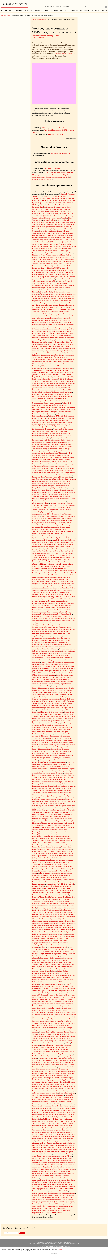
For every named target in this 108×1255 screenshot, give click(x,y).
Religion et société (45, 771)
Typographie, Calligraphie (53, 951)
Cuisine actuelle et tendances (41, 1106)
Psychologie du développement (42, 429)
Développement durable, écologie (59, 497)
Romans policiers (66, 847)
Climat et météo (69, 1165)
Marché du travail (52, 649)
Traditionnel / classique (59, 1197)
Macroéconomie (37, 644)
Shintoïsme (57, 740)
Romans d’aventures (38, 847)
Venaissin (56, 251)
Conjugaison (36, 311)
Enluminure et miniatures (48, 984)
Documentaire (58, 1045)
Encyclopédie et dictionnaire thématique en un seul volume (51, 832)
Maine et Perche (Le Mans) (51, 244)
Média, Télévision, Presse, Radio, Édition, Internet (55, 930)
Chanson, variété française (41, 964)
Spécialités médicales (65, 475)
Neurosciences (37, 362)
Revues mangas (64, 1056)
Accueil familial (62, 385)
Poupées (44, 1210)
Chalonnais (53, 227)
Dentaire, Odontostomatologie (62, 477)
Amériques (54, 207)
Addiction (63, 372)
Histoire (70, 782)
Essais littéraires (44, 917)
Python (34, 203)
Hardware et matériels (39, 501)
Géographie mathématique (48, 803)
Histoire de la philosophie (49, 412)
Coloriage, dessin (59, 1015)
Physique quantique (52, 359)
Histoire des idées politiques (62, 594)
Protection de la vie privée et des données (51, 547)
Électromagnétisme (60, 357)
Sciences (72, 988)
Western (44, 1045)
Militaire (63, 869)
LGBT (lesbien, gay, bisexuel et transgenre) (46, 277)
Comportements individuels (51, 638)
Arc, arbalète (65, 1121)
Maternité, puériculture (58, 1088)
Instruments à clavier (47, 958)
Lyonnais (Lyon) (68, 253)
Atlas (44, 1032)
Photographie (36, 973)
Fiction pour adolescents (61, 1023)
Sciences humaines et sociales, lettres (61, 368)
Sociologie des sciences (58, 381)
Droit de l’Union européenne (55, 579)
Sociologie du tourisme (57, 383)
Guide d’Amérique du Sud (54, 1065)
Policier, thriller (52, 1028)
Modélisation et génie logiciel (50, 529)
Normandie (50, 224)
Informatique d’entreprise (58, 516)
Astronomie (42, 353)
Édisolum (52, 1246)
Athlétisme (68, 1119)
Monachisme (51, 708)
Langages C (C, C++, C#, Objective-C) (63, 200)
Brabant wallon (47, 272)
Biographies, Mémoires (46, 934)
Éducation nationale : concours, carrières (60, 329)
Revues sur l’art (56, 945)
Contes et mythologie (39, 1023)
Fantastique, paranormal (40, 1191)
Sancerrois (35, 233)
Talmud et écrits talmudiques (59, 716)
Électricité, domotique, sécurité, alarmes (45, 1099)
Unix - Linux (65, 203)
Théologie (63, 699)
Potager (72, 1169)
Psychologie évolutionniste (59, 431)
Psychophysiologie (43, 431)
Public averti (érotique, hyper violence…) (59, 1047)
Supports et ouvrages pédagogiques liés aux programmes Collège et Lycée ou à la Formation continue (53, 327)
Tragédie (48, 897)
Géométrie (58, 342)
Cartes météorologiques (46, 1184)
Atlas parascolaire (61, 316)
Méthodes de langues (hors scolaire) (54, 1075)
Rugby (56, 1117)
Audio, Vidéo (36, 516)
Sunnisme (62, 714)
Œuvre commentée (64, 318)
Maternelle (35, 292)
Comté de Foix (58, 259)
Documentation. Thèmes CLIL (60, 153)
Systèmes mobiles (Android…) (65, 538)
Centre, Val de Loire (63, 229)
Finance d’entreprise (39, 490)
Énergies (45, 368)
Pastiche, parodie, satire (47, 938)
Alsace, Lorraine (54, 216)
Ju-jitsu (70, 1123)
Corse (51, 235)
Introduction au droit (54, 555)
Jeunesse (44, 769)
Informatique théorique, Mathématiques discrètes (56, 344)
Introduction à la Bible (60, 671)
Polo (53, 1119)
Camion (72, 1128)
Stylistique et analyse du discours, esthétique (55, 455)
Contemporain (42, 1193)
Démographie (62, 377)
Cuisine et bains (68, 1097)
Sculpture (43, 947)
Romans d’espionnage (53, 847)
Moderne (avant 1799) (53, 884)
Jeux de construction (66, 1206)
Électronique (44, 364)
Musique (35, 932)
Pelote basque (59, 1119)
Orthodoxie (47, 692)
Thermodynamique (38, 359)
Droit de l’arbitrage (67, 570)
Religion (42, 668)
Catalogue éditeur (45, 838)
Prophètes (42, 714)
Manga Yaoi (61, 1054)
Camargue (57, 248)
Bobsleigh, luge (50, 1143)
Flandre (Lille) (46, 242)
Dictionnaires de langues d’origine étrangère (59, 821)
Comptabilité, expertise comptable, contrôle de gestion (49, 488)
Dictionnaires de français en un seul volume (46, 814)
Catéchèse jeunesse (56, 690)
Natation (43, 1136)
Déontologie (68, 553)
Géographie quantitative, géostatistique (54, 810)
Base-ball (43, 1119)
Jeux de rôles (41, 1206)
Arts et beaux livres (62, 938)
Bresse (42, 253)
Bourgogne (45, 227)
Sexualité (40, 379)
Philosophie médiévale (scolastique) (43, 414)
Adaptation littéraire (38, 1047)
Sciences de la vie (37, 351)
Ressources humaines (55, 494)
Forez (60, 253)
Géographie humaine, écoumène (52, 799)
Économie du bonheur (39, 631)
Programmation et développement (58, 527)
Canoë (41, 1141)
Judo (65, 1123)
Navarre (59, 220)
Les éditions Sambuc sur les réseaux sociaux (54, 1245)
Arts (46, 10)
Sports (64, 997)
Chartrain (47, 231)
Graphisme (45, 503)
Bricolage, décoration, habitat (48, 1095)
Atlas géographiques (38, 1189)
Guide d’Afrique (63, 1060)
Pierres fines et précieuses (49, 980)
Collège (54, 281)
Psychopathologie (59, 429)
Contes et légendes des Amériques (60, 893)
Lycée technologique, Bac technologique (45, 288)
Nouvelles (35, 897)
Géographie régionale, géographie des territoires (48, 795)
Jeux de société (67, 1154)
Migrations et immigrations (48, 377)
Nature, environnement (48, 1034)
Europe (40, 209)
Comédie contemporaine (67, 903)
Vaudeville (35, 903)
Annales (60, 303)
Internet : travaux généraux (64, 54)
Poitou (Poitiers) (44, 248)
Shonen (45, 1054)
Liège (66, 272)
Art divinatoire (37, 779)
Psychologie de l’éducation (40, 433)
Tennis (71, 1145)
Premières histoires (38, 1006)
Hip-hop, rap (36, 969)
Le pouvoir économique (52, 618)
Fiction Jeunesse (63, 1019)
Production (43, 494)
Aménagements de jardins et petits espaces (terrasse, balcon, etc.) (53, 1173)
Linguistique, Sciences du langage (61, 446)
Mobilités (70, 377)
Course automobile (38, 1128)
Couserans (50, 259)
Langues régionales (57, 442)
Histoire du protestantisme (57, 762)
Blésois (41, 231)
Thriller (34, 853)
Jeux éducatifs (46, 1197)
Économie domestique (39, 1091)
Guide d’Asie (46, 1062)
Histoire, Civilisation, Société (59, 988)
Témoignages (54, 936)
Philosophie (36, 412)
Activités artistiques (38, 1093)
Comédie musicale (64, 899)
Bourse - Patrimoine (68, 651)
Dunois (59, 231)
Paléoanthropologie (60, 399)
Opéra (43, 969)
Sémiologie (35, 457)
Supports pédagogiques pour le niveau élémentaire (48, 325)
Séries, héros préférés (64, 1021)
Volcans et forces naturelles (54, 1165)
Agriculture (69, 362)
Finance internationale (46, 647)
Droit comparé (65, 557)
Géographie (45, 792)
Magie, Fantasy (53, 1025)
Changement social (50, 370)
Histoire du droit (67, 555)
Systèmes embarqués (39, 538)
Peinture (50, 947)
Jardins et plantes (59, 995)
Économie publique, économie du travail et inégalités (58, 629)
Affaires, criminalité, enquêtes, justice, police (60, 923)
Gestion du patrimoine (54, 1091)
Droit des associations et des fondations (56, 588)
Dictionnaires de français (63, 812)
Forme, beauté (54, 1084)
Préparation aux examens (66, 294)
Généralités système (64, 536)
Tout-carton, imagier (66, 999)
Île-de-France (45, 238)
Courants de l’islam (52, 714)
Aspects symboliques (68, 409)
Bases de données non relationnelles (54, 542)
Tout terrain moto (49, 1130)
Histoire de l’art (47, 941)
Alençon (57, 224)
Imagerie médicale (38, 477)
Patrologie (42, 708)
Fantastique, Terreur (58, 871)
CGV (58, 1242)
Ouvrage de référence (57, 307)
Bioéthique (42, 422)
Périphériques (36, 503)
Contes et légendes (38, 886)
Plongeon (49, 1136)
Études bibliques (46, 671)
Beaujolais (35, 253)
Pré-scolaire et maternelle (47, 279)
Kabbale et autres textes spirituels (43, 719)
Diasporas (54, 407)
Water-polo (56, 1136)
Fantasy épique (56, 877)
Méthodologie (55, 438)
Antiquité (60, 209)
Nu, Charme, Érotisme (45, 995)
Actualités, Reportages (57, 917)
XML (40, 205)
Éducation (35, 634)
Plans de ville (60, 1189)
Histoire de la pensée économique (52, 662)
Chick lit (50, 864)
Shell (50, 203)
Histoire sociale (66, 375)
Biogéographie (37, 799)
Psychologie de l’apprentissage (60, 433)
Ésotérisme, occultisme (39, 775)
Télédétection (36, 810)
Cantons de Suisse (67, 274)
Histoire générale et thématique (42, 784)
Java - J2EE (40, 200)
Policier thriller (53, 1043)
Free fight (51, 1125)
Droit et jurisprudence (56, 712)
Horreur (61, 1043)
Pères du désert (45, 705)
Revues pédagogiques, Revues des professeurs (47, 331)
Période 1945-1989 (50, 790)
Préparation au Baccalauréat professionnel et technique (56, 298)
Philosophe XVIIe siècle (56, 416)
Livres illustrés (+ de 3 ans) (64, 1004)
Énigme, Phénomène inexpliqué (53, 779)
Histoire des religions (46, 760)
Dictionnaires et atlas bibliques (48, 673)
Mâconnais (67, 227)
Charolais (60, 227)
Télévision (58, 1204)
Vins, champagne (44, 1112)
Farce (67, 901)
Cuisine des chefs (50, 1108)
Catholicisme (43, 677)
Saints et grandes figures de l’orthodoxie (52, 697)
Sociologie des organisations (41, 381)
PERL (43, 203)
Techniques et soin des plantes (60, 1171)
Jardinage (44, 1167)
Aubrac (65, 257)
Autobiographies (59, 934)
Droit (39, 553)
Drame (63, 906)
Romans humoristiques (65, 882)
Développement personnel (40, 1086)
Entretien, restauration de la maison (50, 1097)
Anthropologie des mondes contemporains (52, 405)
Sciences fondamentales (58, 338)
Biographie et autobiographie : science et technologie (55, 340)
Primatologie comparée (45, 399)
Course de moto (37, 1130)
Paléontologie (45, 355)
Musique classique (65, 962)
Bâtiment (44, 366)
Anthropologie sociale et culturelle (43, 401)
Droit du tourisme (44, 592)
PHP (47, 203)
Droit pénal (53, 566)
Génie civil (35, 364)
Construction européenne (55, 612)
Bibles (68, 668)
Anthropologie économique (41, 407)
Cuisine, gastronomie (39, 1104)
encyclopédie (65, 1243)
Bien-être (69, 1084)
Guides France (37, 1067)
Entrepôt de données (39, 520)
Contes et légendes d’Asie (40, 893)
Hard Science (36, 869)
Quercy (42, 261)
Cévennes (69, 238)
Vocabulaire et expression (49, 311)
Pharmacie (48, 477)
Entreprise (50, 486)
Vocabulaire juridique (39, 555)
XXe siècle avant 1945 (47, 843)
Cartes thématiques (47, 1186)
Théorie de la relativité (66, 359)
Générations (56, 375)
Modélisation (63, 507)
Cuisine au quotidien (67, 1104)
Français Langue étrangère (41, 338)
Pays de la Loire (68, 242)
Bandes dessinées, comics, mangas (58, 1036)
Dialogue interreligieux (59, 771)
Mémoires (45, 936)
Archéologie (55, 355)
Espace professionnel (65, 1242)
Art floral (68, 984)
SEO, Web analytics (46, 179)
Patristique (35, 705)
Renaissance (36, 211)
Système (54, 536)
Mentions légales (51, 1242)
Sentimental (36, 1028)
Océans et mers (42, 1163)
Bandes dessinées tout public (48, 1038)
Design (34, 986)
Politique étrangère (66, 614)
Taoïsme (72, 745)
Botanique (53, 351)
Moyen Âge (67, 209)
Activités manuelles (56, 1010)
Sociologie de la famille (65, 379)
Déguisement (36, 1213)
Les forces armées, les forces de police (58, 616)
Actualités (9, 10)
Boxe (39, 1123)
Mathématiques (37, 342)
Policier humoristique (39, 851)
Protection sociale (38, 394)
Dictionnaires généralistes (60, 816)
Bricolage (61, 1095)
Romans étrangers (48, 845)
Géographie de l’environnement (56, 801)
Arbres (34, 1163)
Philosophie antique (64, 412)
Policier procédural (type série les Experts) (58, 849)
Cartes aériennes (69, 1186)
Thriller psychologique (45, 853)
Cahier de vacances (61, 290)
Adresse (64, 1200)
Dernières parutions (23, 10)
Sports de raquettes (62, 1145)
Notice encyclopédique (39, 19)
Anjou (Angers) (37, 244)
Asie (59, 207)
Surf (37, 1141)
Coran (39, 710)
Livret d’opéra (50, 969)
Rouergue (55, 261)
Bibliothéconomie (57, 838)
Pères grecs (54, 705)
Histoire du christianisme (62, 760)
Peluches (57, 1210)
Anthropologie (37, 396)
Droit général (45, 553)
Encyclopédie (56, 10)
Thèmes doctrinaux (66, 703)
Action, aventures (38, 1030)
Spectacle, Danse (66, 932)
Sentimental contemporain (56, 860)
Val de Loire (61, 233)
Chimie (41, 346)
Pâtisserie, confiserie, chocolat (63, 1110)
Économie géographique (51, 625)
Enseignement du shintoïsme (58, 742)
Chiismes (70, 714)
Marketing (35, 494)
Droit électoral (44, 562)
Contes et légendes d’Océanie (41, 895)
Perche (63, 224)
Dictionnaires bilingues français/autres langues (47, 823)
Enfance (41, 1088)
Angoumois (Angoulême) (52, 246)
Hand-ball (61, 1117)
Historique (68, 1028)
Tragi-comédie (56, 906)
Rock (33, 967)
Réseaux (44, 527)
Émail (60, 980)
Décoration (61, 1102)
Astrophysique (48, 357)
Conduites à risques (54, 388)
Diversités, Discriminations (50, 372)
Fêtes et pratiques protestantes (61, 686)
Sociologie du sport (43, 383)
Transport (49, 1156)
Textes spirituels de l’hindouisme (60, 738)
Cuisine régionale (69, 1106)
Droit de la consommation (60, 575)
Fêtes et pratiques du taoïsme (47, 747)
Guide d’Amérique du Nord (59, 1062)
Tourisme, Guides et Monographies (55, 1058)
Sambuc (48, 1246)
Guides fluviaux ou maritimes (65, 1071)
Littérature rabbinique (53, 723)
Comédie (54, 899)
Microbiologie (68, 351)
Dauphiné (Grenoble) (51, 253)
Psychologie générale (53, 425)
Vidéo (47, 516)
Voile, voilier (48, 1139)
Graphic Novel (64, 1052)
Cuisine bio (60, 1108)
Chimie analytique (57, 346)
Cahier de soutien (64, 292)
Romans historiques (38, 884)
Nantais (63, 244)
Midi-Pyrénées (50, 257)
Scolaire (62, 277)
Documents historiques (40, 786)
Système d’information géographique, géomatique (59, 808)
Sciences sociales (37, 370)
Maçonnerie (45, 1102)
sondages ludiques (74, 1243)
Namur (71, 272)
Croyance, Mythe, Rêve (59, 782)
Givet (41, 235)
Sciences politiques (46, 594)
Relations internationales (51, 614)
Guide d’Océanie (69, 1065)
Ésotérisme (71, 775)
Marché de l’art (45, 945)
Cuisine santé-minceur (45, 1110)
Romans (57, 843)
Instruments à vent (53, 960)
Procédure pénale (63, 566)
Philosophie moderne (63, 414)
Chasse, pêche (41, 1156)
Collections (35, 1178)
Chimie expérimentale (67, 348)
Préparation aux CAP (39, 301)
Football (50, 1117)
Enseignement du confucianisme (43, 753)
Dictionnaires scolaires (56, 819)
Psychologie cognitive (62, 427)
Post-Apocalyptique (44, 871)
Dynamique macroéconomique (53, 644)
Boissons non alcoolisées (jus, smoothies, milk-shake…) (49, 1115)
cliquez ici (60, 1249)
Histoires (53, 1021)
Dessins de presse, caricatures (50, 1180)
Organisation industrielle (40, 653)
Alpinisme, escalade (38, 1143)
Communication (70, 492)
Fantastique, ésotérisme (40, 1043)
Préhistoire (52, 209)
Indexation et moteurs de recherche (61, 544)
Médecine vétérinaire (46, 481)
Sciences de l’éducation (39, 464)
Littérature (38, 10)
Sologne (42, 233)
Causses (34, 259)
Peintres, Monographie (60, 947)
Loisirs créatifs (64, 1093)
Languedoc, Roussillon (57, 238)
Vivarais (48, 255)
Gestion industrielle (66, 490)
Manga (71, 1052)
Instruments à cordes (39, 960)
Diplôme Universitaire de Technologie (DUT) (57, 196)
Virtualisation (51, 538)
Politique (35, 934)
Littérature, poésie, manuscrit (51, 997)
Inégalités (35, 377)
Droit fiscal (48, 575)
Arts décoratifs (37, 978)
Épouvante (61, 1028)
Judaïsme (42, 716)
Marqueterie (64, 982)
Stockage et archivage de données (61, 518)
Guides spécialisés (64, 1067)
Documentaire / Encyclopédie (63, 1030)
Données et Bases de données (41, 540)
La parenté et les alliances (52, 409)
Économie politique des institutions (59, 631)
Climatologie (63, 797)
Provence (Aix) (42, 251)
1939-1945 (46, 216)
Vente (58, 499)
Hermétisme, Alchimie (60, 775)
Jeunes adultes (69, 1189)
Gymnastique (36, 1121)
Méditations (68, 773)
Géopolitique (41, 801)
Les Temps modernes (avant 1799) (64, 786)
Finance (70, 488)
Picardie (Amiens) (57, 242)
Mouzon (46, 235)
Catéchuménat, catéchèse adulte (49, 684)
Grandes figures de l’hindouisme (42, 740)
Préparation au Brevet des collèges (43, 296)
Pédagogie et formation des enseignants (57, 320)
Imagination (43, 1202)
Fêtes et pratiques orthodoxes (61, 692)
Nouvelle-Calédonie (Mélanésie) (42, 266)
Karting (60, 1128)
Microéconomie (37, 642)
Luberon (64, 248)
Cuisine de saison (57, 1106)
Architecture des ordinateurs (57, 501)
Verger (47, 1171)
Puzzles (48, 1206)
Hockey (48, 1119)
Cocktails (59, 1112)
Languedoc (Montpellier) (47, 240)
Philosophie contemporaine (48, 418)
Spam (43, 551)
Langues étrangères (43, 446)
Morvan (35, 229)
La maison (95, 10)
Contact (104, 10)
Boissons (35, 1112)
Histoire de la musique (53, 956)
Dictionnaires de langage (40, 819)
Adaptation (55, 1052)
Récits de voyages (44, 914)
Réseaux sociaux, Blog (59, 175)
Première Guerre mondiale (49, 211)
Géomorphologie (52, 797)
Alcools (52, 1112)
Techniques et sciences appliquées (53, 362)
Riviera (50, 251)
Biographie (67, 1045)
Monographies (46, 975)
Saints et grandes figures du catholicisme (52, 682)
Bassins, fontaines (55, 1176)
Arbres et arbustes (38, 1171)
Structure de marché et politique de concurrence (48, 660)
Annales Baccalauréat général (50, 305)
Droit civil (39, 568)
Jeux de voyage (46, 1213)
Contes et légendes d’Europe (54, 888)
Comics (67, 1049)
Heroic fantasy (45, 877)
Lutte (43, 1123)
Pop (73, 964)
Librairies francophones (80, 10)
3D (57, 507)
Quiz (67, 10)
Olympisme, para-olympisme (48, 1149)
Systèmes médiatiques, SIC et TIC (62, 462)
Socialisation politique (63, 607)
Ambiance (40, 1200)
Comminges (42, 259)
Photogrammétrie (49, 806)
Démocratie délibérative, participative (44, 610)
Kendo (39, 1125)
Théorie (72, 499)
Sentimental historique (45, 862)
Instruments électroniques (49, 962)
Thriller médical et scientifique (58, 856)
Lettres (48, 438)
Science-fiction (58, 864)
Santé (34, 379)
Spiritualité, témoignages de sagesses (51, 773)
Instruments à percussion (63, 958)
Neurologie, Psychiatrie (39, 479)
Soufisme (35, 716)
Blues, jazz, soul (59, 967)
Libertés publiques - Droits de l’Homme (49, 560)
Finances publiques (47, 564)
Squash (45, 1147)
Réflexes (70, 1200)
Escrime (48, 1123)
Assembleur (36, 529)
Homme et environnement (52, 403)
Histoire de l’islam (46, 764)
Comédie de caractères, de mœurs (43, 901)
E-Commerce (55, 514)
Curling (64, 1143)
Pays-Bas (44, 274)
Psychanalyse (59, 436)
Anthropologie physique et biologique (54, 396)
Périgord (66, 220)
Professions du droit (57, 553)
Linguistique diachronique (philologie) (53, 453)
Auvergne (35, 222)
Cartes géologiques (60, 1182)
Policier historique (38, 849)
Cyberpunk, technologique (63, 866)
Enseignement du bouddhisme (51, 727)
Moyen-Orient (66, 207)
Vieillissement (54, 1086)
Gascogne (39, 220)
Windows (35, 205)
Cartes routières (48, 1182)
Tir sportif (45, 1121)
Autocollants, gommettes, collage (42, 1015)
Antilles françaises (51, 264)
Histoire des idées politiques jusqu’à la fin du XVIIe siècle (50, 597)
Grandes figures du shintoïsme (59, 745)
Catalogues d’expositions (45, 986)
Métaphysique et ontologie (46, 420)
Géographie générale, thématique (60, 792)
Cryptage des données (53, 551)
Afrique (47, 207)
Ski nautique (57, 1139)
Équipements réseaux (54, 531)
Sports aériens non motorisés (49, 1132)
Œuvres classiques (45, 840)
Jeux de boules (64, 1147)
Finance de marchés (52, 490)
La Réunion (67, 264)
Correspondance (68, 1091)
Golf (57, 1147)
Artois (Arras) (36, 242)
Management (59, 492)
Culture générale (37, 1204)
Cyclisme (44, 1134)
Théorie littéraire (66, 438)
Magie (50, 775)
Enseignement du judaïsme (56, 721)
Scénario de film (49, 932)
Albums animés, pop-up (45, 1001)
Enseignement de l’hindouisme (60, 736)
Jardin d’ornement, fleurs (49, 1169)
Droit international (43, 577)
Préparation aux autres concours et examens (56, 335)
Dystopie (58, 1195)
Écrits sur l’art (57, 941)
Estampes (66, 951)
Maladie (48, 392)
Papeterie (54, 1019)
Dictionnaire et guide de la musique (56, 954)
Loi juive (72, 716)
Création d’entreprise (62, 486)
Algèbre (45, 342)
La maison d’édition (42, 1242)
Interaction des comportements (59, 640)
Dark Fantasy (46, 880)
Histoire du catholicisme (40, 762)
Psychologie (41, 425)
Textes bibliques (60, 668)
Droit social (68, 573)
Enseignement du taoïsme (65, 747)
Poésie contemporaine (45, 912)
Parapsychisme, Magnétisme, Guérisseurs (60, 777)
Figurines (51, 1210)
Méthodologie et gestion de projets (43, 492)
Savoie (43, 255)
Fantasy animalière (38, 882)
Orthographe (69, 309)
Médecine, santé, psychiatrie (41, 925)
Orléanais (66, 231)
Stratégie (65, 494)
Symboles (43, 777)
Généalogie (65, 1176)
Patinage (59, 1143)
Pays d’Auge (70, 224)
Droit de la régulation (62, 564)
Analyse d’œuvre (37, 320)
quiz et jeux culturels (41, 1243)
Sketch (34, 906)
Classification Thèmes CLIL (52, 168)
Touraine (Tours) (51, 233)
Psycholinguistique (46, 457)
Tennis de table (37, 1147)
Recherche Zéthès (5, 15)
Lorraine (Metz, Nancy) (52, 218)
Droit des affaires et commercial (50, 570)
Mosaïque (61, 984)
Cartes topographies (61, 1184)
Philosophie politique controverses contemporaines (49, 603)
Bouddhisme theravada (44, 732)
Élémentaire (60, 279)
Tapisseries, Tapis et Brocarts (51, 978)
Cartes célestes (59, 1186)
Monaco (51, 270)
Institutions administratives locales (43, 607)
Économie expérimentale (40, 640)
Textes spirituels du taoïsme (41, 749)
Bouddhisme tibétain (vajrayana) (42, 734)
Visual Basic (57, 203)
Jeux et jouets (66, 1195)
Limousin (55, 255)
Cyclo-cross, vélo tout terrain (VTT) (59, 1134)
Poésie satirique (53, 910)
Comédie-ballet (60, 901)
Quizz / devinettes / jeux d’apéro (64, 1202)
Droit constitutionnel (56, 562)
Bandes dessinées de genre (47, 1041)
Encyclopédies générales (53, 825)
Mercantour (36, 255)
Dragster (66, 1128)
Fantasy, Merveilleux (51, 875)
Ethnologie (61, 407)
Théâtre (42, 897)
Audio (43, 516)
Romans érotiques (51, 882)
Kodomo (35, 1054)
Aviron (64, 1139)
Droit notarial (44, 590)
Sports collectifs (42, 1117)
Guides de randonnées (47, 1071)
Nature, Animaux (51, 991)
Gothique (41, 873)
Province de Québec (54, 274)
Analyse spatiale (61, 806)
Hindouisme (58, 734)
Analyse (51, 342)
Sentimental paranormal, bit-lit (64, 862)
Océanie (34, 209)
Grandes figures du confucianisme (53, 756)
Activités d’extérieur (46, 1012)
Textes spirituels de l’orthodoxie (42, 695)
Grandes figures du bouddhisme (51, 729)
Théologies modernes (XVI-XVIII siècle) (53, 701)
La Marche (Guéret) (65, 255)
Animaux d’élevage (66, 1156)
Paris (39, 238)
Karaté (34, 1125)
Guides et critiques (59, 1049)
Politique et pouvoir (38, 616)
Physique (35, 346)
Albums (34, 1001)
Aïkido (61, 1123)
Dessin (42, 951)
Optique (39, 368)
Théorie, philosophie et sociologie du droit (46, 557)
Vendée (68, 244)
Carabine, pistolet (54, 1121)
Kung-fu (45, 1125)
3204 (43, 128)
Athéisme (35, 760)
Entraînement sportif (65, 1149)
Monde (50, 786)
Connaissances (56, 1200)
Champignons (55, 1160)
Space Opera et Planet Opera (50, 869)
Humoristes (50, 1178)
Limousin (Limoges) (38, 257)
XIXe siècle (42, 214)
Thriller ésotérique (53, 858)
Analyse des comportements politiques (55, 601)
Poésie (34, 908)
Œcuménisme (50, 675)
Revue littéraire (63, 1246)
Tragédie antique (57, 897)
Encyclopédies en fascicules (41, 836)
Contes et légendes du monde (54, 886)
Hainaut (61, 272)
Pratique (41, 1058)
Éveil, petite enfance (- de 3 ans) (49, 999)
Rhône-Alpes (64, 251)
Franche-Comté (59, 235)
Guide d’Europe (52, 1060)
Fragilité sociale (49, 394)
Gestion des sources (43, 518)
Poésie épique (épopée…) (40, 910)
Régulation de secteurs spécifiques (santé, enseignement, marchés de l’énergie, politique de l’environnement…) (52, 655)
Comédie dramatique (44, 906)
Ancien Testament (49, 205)
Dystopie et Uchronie (47, 866)
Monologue (70, 906)
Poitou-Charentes (38, 246)
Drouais (54, 231)
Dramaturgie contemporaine (41, 899)
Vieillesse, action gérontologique (61, 392)
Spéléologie (40, 1145)
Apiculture (35, 1160)
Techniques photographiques (61, 975)
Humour (50, 1045)
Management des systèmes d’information (59, 520)
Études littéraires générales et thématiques (46, 440)
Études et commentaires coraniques (53, 710)
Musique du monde (45, 971)
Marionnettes (65, 1210)
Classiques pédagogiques (49, 318)
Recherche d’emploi (66, 1078)
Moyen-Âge (61, 840)
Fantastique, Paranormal (40, 1025)
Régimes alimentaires (61, 1082)
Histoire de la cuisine (53, 1104)
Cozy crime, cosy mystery (55, 851)
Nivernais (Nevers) (44, 229)
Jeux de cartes (57, 1154)
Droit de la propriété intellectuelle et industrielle (48, 573)
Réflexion (48, 1200)
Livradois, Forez (60, 222)
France (46, 209)
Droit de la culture (57, 592)
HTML (34, 200)
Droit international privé (58, 577)
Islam (57, 708)
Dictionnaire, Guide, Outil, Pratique (58, 473)
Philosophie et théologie (51, 703)
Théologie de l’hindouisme (40, 738)
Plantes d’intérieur (64, 1169)
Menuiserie (53, 1102)
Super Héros (47, 1052)
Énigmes (50, 1202)
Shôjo (40, 1054)
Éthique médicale (48, 483)
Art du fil (35, 1095)
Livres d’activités (43, 1010)
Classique (35, 1052)
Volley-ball (68, 1117)
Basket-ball (35, 1119)
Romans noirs (68, 851)
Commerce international (40, 497)
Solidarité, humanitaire (62, 394)
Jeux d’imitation (37, 1208)
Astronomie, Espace (38, 991)
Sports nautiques (37, 1139)
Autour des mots (49, 1204)
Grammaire (61, 309)
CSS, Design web (51, 173)
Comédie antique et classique (49, 903)
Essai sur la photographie (50, 973)
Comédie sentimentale (39, 864)
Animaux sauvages (66, 1158)
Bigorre (71, 257)
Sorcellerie (35, 777)
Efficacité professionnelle (51, 1078)
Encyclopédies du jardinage (56, 1167)
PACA (51, 248)
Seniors (47, 1088)
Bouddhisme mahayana (61, 732)
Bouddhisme (43, 725)
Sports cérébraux (46, 1154)
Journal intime (37, 936)
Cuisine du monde (38, 1108)
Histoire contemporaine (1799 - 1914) (44, 788)
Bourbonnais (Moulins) (46, 222)
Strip (40, 1052)
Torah (48, 716)
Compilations (59, 1178)
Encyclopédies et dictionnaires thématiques (52, 829)
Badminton (51, 1147)
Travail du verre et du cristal (50, 982)
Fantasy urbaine (69, 880)
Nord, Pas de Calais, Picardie (65, 240)
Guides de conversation (49, 1067)
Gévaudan (35, 240)
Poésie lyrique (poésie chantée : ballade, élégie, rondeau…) (55, 908)
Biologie (46, 351)
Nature (42, 1160)
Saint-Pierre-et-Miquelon (46, 268)
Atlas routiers (50, 1189)
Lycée (56, 292)
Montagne (51, 1163)
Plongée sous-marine (68, 1136)
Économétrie (65, 638)
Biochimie (47, 346)
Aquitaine (64, 218)
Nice (69, 248)
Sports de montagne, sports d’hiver (55, 1141)
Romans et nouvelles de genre (64, 845)
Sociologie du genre (45, 375)
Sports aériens (60, 1130)
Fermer (54, 1253)
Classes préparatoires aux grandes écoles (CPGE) (48, 198)
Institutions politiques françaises (60, 605)
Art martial (55, 1123)
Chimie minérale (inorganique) (50, 348)
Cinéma (41, 932)
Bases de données (57, 540)
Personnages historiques (62, 784)
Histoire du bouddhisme (53, 766)
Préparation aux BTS (53, 301)
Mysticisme (42, 675)
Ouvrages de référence (47, 812)
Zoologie (35, 353)
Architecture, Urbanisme (56, 366)
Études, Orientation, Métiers (59, 333)
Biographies (70, 934)
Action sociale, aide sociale (48, 385)
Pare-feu (38, 551)
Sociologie (54, 379)
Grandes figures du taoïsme (60, 749)
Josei (55, 1054)
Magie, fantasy (53, 1191)
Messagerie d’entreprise (40, 523)
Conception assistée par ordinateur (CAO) (49, 505)
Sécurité (35, 547)
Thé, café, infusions (68, 1112)
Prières (50, 725)
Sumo (57, 1125)
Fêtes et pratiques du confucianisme (59, 751)
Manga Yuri (69, 1054)
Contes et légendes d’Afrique (64, 890)
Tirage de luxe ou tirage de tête (42, 1049)
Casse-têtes (55, 1206)
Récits (52, 914)
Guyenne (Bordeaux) (49, 220)
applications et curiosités (54, 1243)
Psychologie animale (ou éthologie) (43, 436)
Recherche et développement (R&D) (43, 499)
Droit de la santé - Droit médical (60, 590)
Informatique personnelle (56, 523)
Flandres (55, 272)
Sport (73, 930)
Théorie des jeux (63, 642)
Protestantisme (45, 686)
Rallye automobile (51, 1128)
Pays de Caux (36, 227)
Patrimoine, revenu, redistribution (50, 634)
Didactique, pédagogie (39, 322)
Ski (69, 1141)
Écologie (60, 351)
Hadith (42, 207)
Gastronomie (71, 997)
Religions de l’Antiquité (53, 758)
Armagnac (59, 257)
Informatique (62, 128)
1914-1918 (39, 216)
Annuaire (35, 838)
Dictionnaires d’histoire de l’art (52, 943)
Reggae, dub (40, 967)
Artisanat (72, 1093)
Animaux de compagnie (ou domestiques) (45, 1158)
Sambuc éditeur (14, 4)
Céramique (35, 984)
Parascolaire (51, 290)
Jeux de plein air (57, 1213)
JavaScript (48, 200)
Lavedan (48, 261)
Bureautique (46, 525)
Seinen (51, 1054)
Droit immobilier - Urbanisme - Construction (55, 584)
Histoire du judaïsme (60, 764)
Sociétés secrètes (46, 782)
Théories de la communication (53, 460)
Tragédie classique (69, 897)
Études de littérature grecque (48, 444)
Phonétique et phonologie (61, 449)
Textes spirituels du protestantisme (43, 688)
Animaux (35, 1032)
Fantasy (69, 1041)
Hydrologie (71, 797)
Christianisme (50, 668)
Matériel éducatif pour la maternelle (59, 322)
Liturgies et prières (56, 679)
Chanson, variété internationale (60, 964)
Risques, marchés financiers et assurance (58, 658)
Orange (34, 251)
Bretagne (54, 229)
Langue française (44, 442)
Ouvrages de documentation (60, 836)
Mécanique (52, 364)
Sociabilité (46, 379)
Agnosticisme (66, 758)
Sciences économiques (43, 621)
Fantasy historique (57, 880)
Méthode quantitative (50, 642)
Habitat (68, 1102)
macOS (72, 203)
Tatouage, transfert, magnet (41, 1019)
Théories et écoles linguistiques (42, 449)
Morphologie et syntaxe (40, 451)
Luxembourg (36, 274)
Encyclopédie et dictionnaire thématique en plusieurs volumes (52, 834)
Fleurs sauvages (66, 1160)
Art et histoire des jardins (40, 1176)
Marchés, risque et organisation (51, 651)
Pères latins (62, 705)
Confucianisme (37, 751)
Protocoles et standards (45, 533)
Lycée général (61, 281)
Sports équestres (49, 1145)
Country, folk (68, 967)
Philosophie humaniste (39, 416)
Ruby (39, 203)
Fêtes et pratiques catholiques (57, 677)
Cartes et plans (65, 1180)
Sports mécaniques (66, 1125)
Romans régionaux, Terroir (60, 895)
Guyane (60, 264)
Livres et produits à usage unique (64, 1012)
